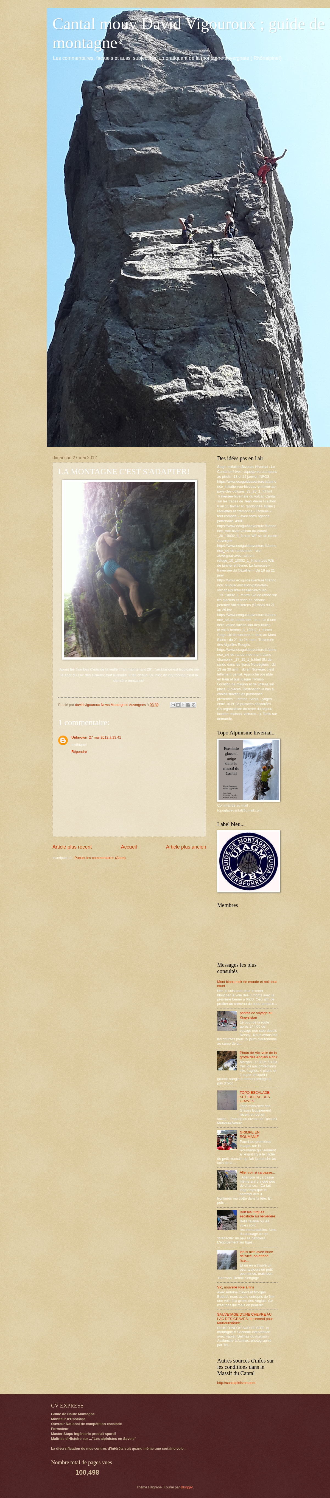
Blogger (187, 1487)
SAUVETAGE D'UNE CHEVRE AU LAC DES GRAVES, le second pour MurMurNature (245, 1318)
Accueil (129, 847)
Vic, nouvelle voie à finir (235, 1287)
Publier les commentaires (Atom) (100, 858)
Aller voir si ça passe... (257, 1172)
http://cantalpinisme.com (236, 1383)
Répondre (79, 752)
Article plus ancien (186, 847)
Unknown (79, 737)
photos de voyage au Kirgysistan (256, 1015)
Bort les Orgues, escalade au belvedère (257, 1214)
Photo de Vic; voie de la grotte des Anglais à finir (258, 1055)
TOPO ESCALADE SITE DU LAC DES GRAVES (255, 1096)
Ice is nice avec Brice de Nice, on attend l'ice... (256, 1256)
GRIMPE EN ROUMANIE (249, 1134)
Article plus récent (72, 847)
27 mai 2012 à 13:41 (105, 737)
